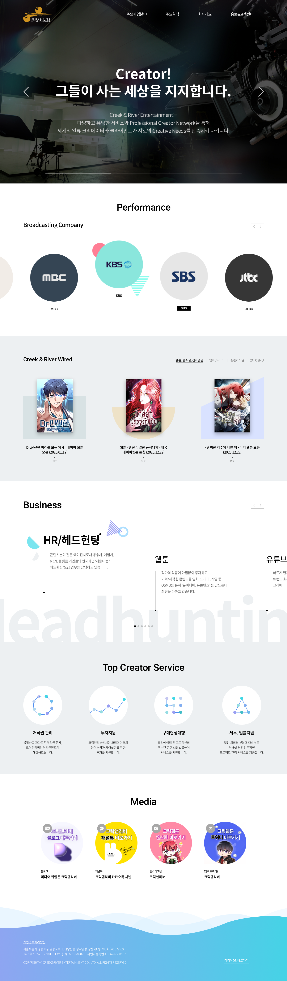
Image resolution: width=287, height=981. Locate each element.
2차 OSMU (257, 360)
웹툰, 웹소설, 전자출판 (189, 360)
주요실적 (172, 14)
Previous (26, 92)
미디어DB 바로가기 (236, 961)
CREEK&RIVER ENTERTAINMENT (37, 14)
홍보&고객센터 (242, 14)
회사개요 (204, 14)
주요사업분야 (136, 14)
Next (261, 92)
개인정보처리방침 (34, 942)
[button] (260, 226)
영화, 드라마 (217, 360)
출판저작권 (237, 360)
